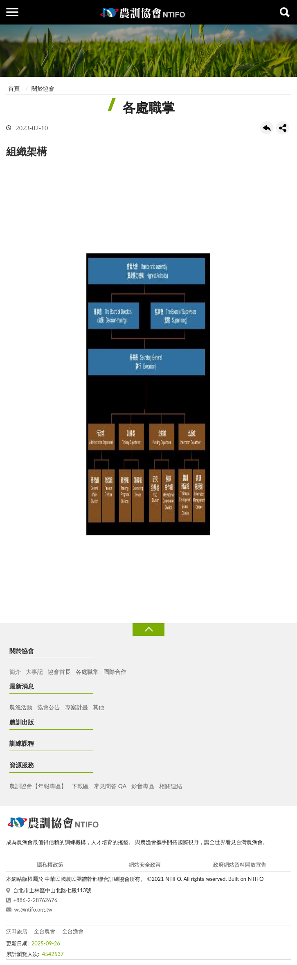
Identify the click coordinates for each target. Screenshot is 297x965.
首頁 (14, 88)
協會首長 (59, 671)
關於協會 (43, 88)
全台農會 (44, 931)
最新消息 (21, 686)
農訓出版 (21, 722)
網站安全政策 (145, 864)
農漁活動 (20, 707)
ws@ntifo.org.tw (33, 909)
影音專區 (142, 785)
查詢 (284, 12)
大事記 (34, 671)
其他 (98, 707)
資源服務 (21, 765)
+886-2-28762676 (36, 900)
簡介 (15, 671)
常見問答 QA (110, 785)
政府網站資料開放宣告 (239, 864)
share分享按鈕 (282, 127)
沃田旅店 (16, 931)
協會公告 (48, 707)
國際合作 (115, 671)
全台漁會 (72, 931)
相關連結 (170, 785)
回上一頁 (266, 127)
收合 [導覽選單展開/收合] (148, 629)
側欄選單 (12, 12)
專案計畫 (76, 707)
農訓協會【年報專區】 (38, 785)
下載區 (80, 785)
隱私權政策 (50, 864)
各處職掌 (87, 671)
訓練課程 (21, 743)
